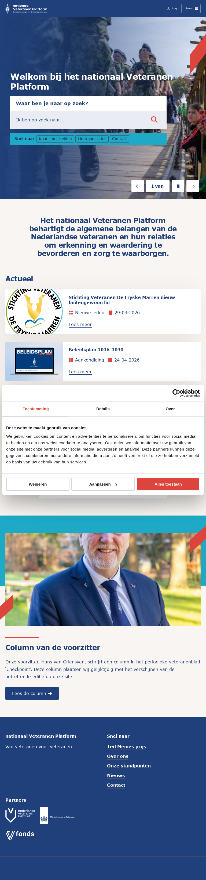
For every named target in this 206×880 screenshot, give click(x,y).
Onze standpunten (129, 766)
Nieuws (116, 775)
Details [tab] (103, 408)
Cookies (93, 868)
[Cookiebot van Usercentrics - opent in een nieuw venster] (176, 393)
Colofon (70, 868)
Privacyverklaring (126, 868)
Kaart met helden (55, 139)
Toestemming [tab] (36, 408)
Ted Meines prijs (126, 747)
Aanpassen (103, 484)
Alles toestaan (168, 484)
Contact (120, 139)
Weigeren (38, 484)
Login (173, 8)
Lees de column (32, 693)
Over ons (117, 756)
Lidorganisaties (93, 139)
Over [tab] (170, 408)
